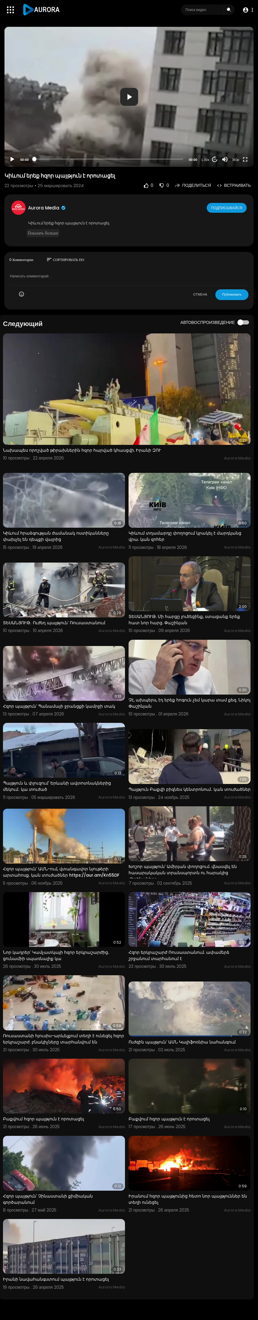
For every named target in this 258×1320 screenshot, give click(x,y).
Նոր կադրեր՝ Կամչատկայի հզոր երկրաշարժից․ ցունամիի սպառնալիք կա (56, 955)
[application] (129, 97)
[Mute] (225, 159)
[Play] (12, 159)
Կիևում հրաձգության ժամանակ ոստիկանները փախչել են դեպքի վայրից (56, 536)
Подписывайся (227, 207)
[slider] (108, 159)
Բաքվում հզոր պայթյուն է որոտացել (43, 1119)
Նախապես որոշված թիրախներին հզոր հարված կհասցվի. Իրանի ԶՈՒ (82, 450)
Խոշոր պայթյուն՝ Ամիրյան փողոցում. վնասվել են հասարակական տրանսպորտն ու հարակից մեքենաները (183, 873)
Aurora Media (47, 208)
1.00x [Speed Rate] (205, 159)
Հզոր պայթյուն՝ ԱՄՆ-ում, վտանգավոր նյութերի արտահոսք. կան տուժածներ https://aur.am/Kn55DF (61, 872)
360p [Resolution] (235, 159)
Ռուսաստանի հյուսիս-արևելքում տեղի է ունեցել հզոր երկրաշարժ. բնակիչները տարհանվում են (63, 1039)
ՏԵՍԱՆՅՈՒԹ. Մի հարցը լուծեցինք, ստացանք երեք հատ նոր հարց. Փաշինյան (184, 620)
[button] (247, 10)
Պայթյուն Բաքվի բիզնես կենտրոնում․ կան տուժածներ (190, 789)
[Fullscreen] (245, 159)
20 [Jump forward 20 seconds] (215, 159)
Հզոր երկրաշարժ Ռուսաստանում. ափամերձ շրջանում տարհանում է (179, 955)
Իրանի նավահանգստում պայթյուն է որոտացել (56, 1279)
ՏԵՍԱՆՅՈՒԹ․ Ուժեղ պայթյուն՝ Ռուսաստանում (54, 623)
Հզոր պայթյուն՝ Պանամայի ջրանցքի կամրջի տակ (59, 706)
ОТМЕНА (200, 294)
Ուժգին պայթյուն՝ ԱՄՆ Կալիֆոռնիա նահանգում (182, 1042)
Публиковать (232, 294)
